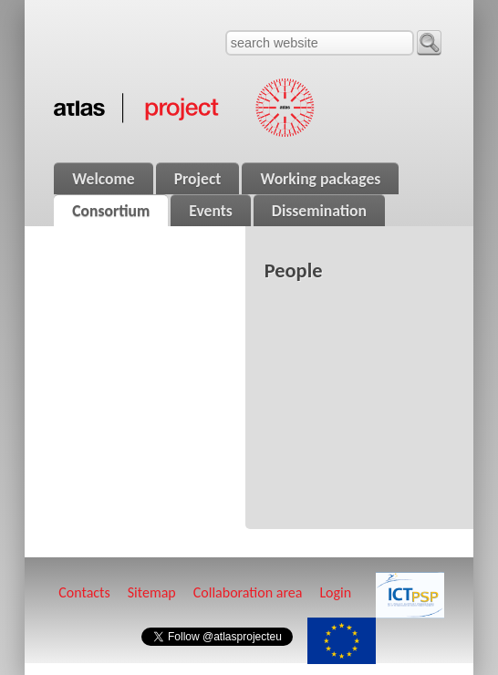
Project (198, 179)
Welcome (103, 179)
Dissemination (319, 211)
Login (335, 592)
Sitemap (152, 592)
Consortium (111, 211)
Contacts (83, 592)
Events (211, 211)
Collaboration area (248, 592)
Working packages (320, 179)
